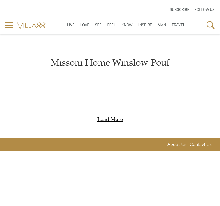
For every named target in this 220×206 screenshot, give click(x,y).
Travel (178, 25)
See (98, 25)
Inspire (145, 25)
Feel (111, 25)
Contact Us (201, 144)
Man (162, 25)
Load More (110, 119)
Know (127, 25)
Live (71, 25)
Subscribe (179, 9)
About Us (176, 144)
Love (84, 25)
